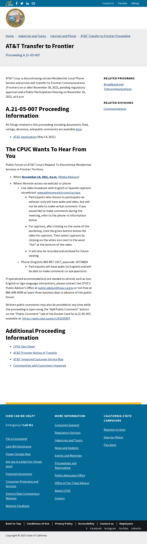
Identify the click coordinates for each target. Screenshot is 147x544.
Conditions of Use (38, 523)
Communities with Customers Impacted (39, 365)
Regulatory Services (68, 433)
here (79, 129)
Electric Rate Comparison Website (22, 496)
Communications (115, 109)
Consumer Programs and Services (22, 484)
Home (10, 36)
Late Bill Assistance (18, 446)
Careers (60, 498)
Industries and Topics (32, 36)
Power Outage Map (18, 454)
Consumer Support (67, 425)
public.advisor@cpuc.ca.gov (56, 288)
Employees (126, 523)
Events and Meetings (68, 455)
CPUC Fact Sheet (24, 346)
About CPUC (63, 490)
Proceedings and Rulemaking (65, 465)
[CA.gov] (9, 3)
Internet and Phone (63, 36)
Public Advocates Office (70, 475)
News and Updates (67, 448)
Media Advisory (68, 177)
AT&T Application (25, 137)
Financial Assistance (19, 474)
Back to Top (13, 523)
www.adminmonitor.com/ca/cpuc (59, 192)
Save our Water (113, 437)
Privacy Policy (64, 523)
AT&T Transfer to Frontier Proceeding (105, 36)
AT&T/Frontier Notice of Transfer (35, 353)
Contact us (107, 523)
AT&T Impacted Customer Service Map (38, 359)
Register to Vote (114, 429)
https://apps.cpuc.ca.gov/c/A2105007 (46, 318)
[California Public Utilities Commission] (15, 17)
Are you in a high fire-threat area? (24, 464)
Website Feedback (17, 506)
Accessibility (86, 523)
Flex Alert (110, 445)
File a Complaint (16, 439)
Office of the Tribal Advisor (72, 483)
